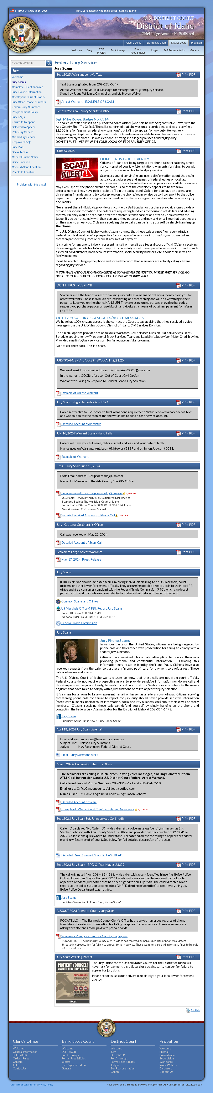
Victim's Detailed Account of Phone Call (88, 515)
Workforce (166, 1061)
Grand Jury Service (24, 137)
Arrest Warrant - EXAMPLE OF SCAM (87, 101)
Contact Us (19, 1068)
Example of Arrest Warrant (79, 393)
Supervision (167, 1058)
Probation (196, 42)
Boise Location (21, 162)
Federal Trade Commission (79, 623)
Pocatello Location (23, 172)
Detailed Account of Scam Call (81, 542)
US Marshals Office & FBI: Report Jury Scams (92, 608)
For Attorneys (118, 50)
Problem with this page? (31, 184)
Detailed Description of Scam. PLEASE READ (92, 855)
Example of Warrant (75, 456)
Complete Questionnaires (27, 87)
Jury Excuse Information (27, 92)
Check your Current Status (28, 97)
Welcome (77, 50)
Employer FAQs (21, 142)
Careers (17, 1061)
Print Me (195, 1010)
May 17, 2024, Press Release (81, 559)
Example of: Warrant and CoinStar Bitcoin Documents (97, 809)
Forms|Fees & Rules (74, 1058)
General (194, 50)
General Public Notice (25, 157)
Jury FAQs (18, 117)
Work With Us (168, 1065)
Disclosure (166, 1068)
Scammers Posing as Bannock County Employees (94, 936)
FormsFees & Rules (137, 51)
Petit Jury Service (22, 132)
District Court (178, 42)
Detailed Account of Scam (79, 802)
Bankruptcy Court (156, 42)
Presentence (167, 1055)
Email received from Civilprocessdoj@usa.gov (92, 493)
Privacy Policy (45, 1084)
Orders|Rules (21, 1058)
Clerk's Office (133, 42)
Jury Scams (19, 82)
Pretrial (164, 1051)
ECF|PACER (20, 1055)
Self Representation (174, 50)
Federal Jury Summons (26, 107)
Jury (89, 50)
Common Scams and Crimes (79, 601)
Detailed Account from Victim (81, 424)
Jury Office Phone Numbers (29, 102)
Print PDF (186, 74)
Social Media (20, 152)
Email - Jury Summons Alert (79, 755)
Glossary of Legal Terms (23, 1084)
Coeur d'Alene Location (26, 167)
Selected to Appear (23, 127)
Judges (154, 50)
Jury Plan (18, 147)
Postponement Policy (25, 112)
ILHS (16, 1065)
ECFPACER (101, 51)
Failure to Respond (23, 122)
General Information (25, 1051)
